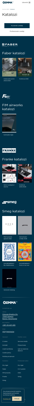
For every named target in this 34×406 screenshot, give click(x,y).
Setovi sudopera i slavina (9, 185)
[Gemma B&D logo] (8, 2)
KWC (19, 373)
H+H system (21, 369)
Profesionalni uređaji (17, 31)
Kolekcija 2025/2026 (22, 185)
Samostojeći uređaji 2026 (23, 237)
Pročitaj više (7, 398)
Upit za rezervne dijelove (23, 349)
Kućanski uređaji (17, 25)
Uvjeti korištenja (7, 349)
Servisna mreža (22, 341)
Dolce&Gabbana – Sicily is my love (24, 264)
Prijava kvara (22, 345)
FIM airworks (6, 373)
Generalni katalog (9, 290)
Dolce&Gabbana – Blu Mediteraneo (9, 264)
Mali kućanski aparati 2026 (8, 237)
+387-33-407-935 (8, 325)
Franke (4, 376)
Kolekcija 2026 (23, 79)
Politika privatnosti (8, 356)
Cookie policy (6, 352)
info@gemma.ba (8, 331)
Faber (4, 369)
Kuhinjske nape (8, 135)
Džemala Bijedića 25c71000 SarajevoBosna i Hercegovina (10, 317)
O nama (4, 341)
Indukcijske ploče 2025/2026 (9, 79)
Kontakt (5, 345)
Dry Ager (5, 365)
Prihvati (16, 398)
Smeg (4, 380)
